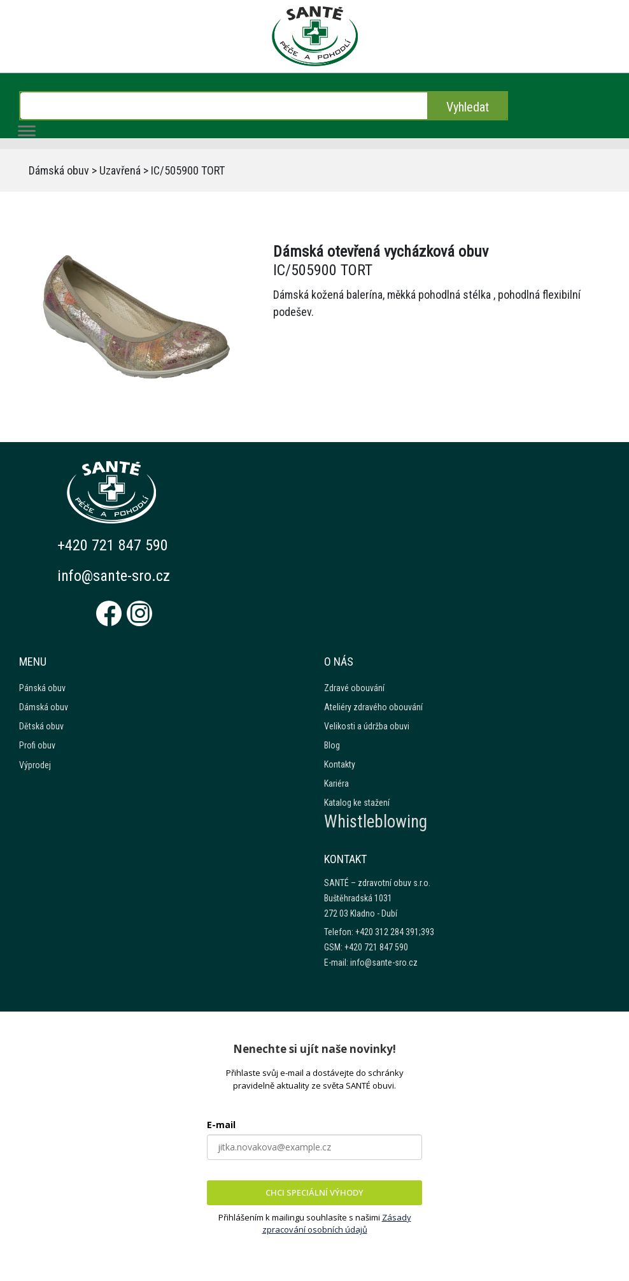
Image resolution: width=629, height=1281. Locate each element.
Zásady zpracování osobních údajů (336, 1224)
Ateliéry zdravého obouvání (373, 707)
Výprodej (35, 765)
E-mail (221, 1125)
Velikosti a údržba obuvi (366, 726)
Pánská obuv (42, 688)
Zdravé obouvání (354, 688)
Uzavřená (120, 170)
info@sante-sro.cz (113, 576)
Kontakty (339, 764)
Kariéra (336, 783)
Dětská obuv (41, 726)
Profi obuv (37, 745)
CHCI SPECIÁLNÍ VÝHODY (314, 1192)
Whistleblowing (375, 821)
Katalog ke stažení (357, 803)
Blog (332, 745)
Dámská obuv (59, 170)
